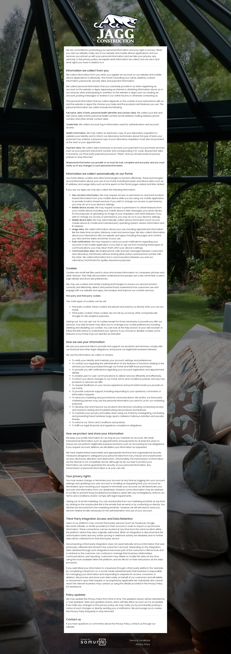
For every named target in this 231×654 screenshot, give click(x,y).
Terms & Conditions (139, 640)
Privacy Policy (143, 644)
